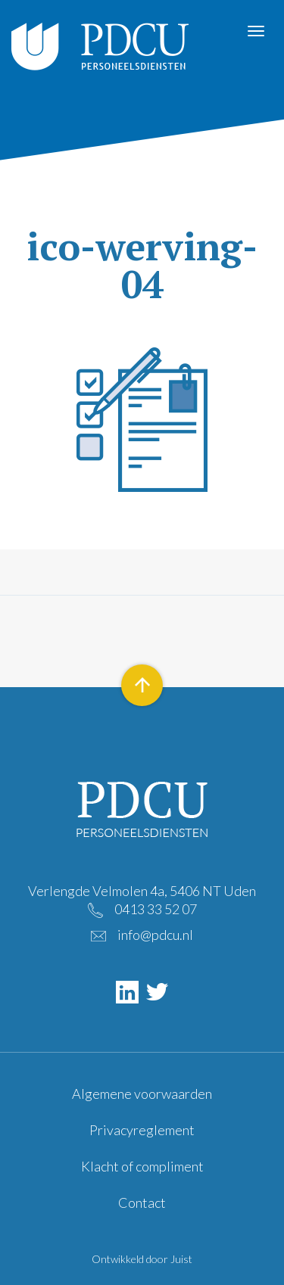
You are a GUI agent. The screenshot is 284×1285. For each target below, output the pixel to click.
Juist (181, 1258)
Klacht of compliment (142, 1166)
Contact (142, 1202)
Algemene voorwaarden (142, 1093)
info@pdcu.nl (155, 934)
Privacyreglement (142, 1130)
